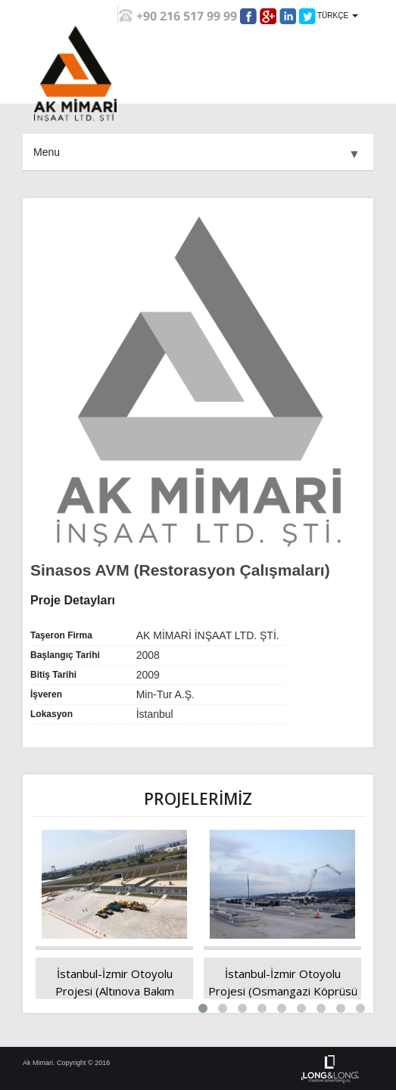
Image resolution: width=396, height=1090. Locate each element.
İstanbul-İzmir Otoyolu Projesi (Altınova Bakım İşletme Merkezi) (114, 991)
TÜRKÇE (337, 15)
